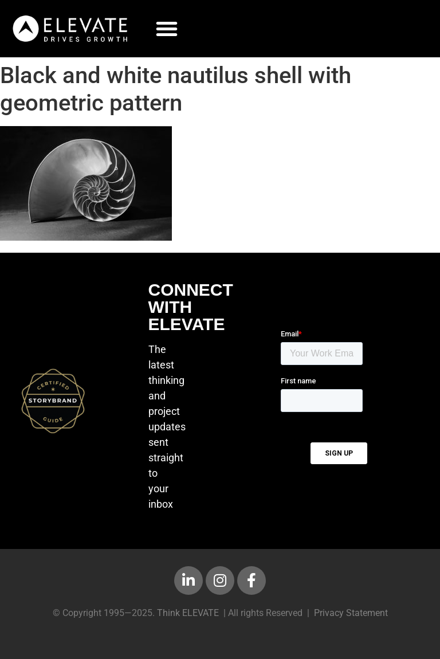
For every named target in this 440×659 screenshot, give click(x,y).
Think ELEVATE (188, 612)
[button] (167, 28)
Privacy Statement (351, 612)
